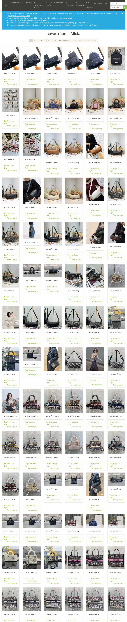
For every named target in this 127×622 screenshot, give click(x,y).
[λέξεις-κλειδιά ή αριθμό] (116, 7)
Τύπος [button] (29, 3)
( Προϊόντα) (89, 5)
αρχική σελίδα (43, 20)
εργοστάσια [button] (58, 3)
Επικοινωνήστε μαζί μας (39, 5)
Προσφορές (70, 4)
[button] (12, 84)
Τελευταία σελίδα (63, 40)
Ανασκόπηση (80, 4)
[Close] (122, 13)
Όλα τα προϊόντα (49, 4)
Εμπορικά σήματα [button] (16, 3)
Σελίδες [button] (97, 3)
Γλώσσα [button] (106, 3)
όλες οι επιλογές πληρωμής (83, 13)
